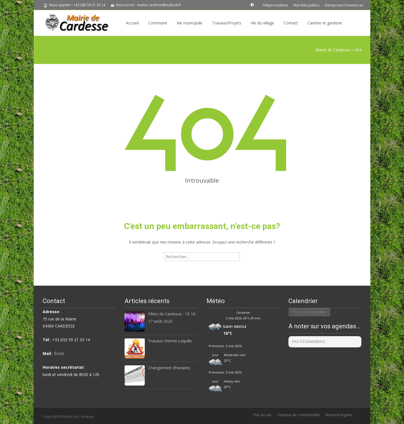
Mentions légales (338, 414)
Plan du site (262, 414)
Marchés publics (306, 5)
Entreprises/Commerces (344, 5)
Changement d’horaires (169, 367)
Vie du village (262, 23)
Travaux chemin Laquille (170, 340)
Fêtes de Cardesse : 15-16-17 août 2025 (172, 317)
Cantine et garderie (324, 23)
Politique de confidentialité (298, 414)
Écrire (59, 353)
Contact (291, 23)
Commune (157, 23)
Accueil (132, 23)
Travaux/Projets (226, 23)
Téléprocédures (275, 5)
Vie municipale (190, 23)
